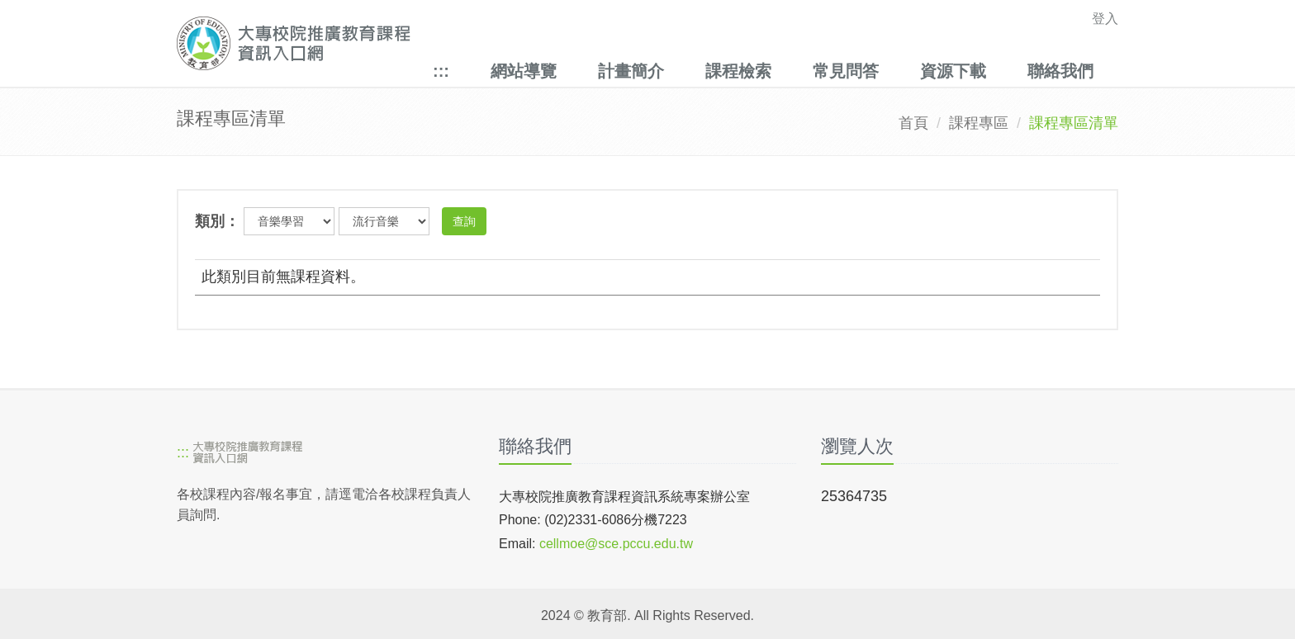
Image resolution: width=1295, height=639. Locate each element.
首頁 (913, 123)
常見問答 (846, 71)
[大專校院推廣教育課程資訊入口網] (556, 43)
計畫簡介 (631, 71)
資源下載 (953, 71)
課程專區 (978, 123)
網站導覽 (524, 71)
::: (441, 71)
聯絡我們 (1060, 71)
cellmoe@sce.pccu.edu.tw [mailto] (616, 544)
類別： (217, 221)
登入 (1105, 19)
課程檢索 (738, 71)
